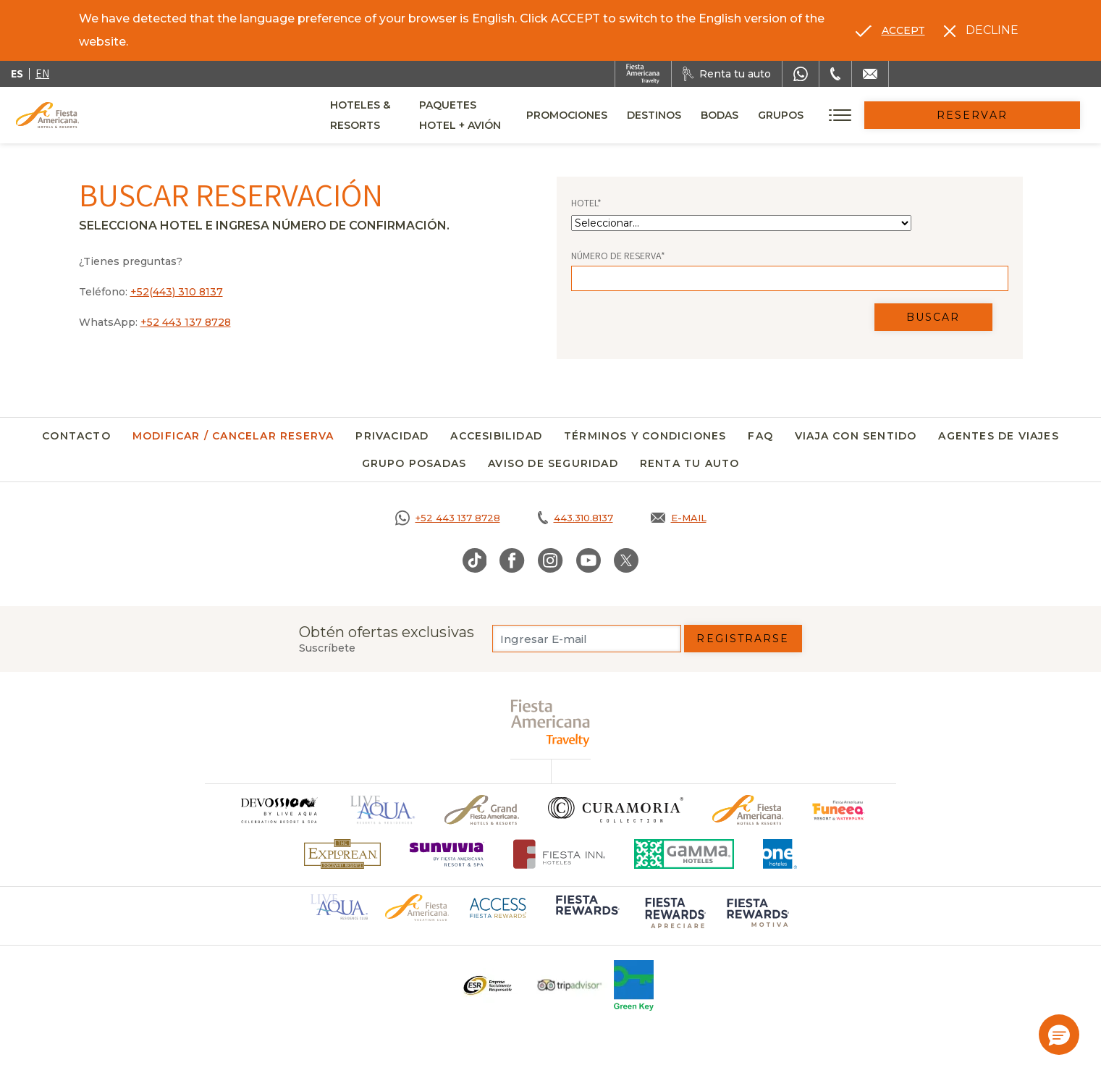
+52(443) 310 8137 (176, 291)
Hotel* (586, 203)
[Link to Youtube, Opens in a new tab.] (588, 560)
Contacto (76, 435)
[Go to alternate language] (890, 30)
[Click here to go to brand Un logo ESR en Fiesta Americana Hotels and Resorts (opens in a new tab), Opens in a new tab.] (487, 985)
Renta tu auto (690, 463)
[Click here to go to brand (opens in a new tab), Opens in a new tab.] (838, 810)
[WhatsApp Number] (800, 74)
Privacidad (392, 435)
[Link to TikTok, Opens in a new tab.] (475, 560)
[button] (1059, 1034)
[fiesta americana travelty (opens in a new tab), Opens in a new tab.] (550, 723)
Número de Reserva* (618, 256)
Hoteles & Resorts (386, 115)
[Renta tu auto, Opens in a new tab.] (727, 74)
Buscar (933, 317)
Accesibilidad (496, 435)
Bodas (817, 115)
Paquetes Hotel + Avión (533, 120)
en (42, 73)
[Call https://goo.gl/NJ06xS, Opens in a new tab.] (447, 517)
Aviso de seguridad (553, 463)
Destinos (752, 115)
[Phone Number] (835, 74)
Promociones (664, 115)
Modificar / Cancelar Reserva (233, 435)
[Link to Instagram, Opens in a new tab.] (550, 560)
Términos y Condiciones (645, 435)
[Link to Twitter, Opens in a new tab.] (626, 560)
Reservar (1021, 115)
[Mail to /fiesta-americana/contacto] (870, 74)
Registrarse (742, 638)
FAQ (760, 435)
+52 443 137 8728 (185, 322)
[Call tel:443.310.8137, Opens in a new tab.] (575, 517)
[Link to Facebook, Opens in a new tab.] (512, 560)
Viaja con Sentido (855, 435)
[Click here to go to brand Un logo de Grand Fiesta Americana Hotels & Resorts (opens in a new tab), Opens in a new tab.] (481, 810)
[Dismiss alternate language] (981, 30)
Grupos (878, 115)
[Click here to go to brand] (278, 810)
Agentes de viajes (998, 435)
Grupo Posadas (414, 463)
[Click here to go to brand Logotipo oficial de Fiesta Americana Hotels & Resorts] (748, 810)
